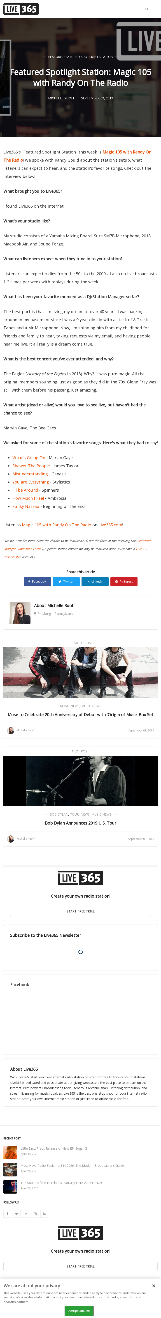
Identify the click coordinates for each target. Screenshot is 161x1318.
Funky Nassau (25, 506)
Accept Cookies (79, 1311)
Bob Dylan (59, 814)
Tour (74, 814)
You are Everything (30, 482)
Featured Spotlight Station (88, 57)
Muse (64, 706)
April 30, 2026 (29, 1154)
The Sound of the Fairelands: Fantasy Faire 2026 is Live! (61, 1182)
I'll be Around (25, 490)
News (74, 706)
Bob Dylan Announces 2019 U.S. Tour (80, 823)
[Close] (154, 1286)
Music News (91, 706)
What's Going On (28, 457)
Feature (55, 57)
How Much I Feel (28, 498)
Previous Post (80, 643)
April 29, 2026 (29, 1171)
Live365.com (110, 524)
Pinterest (124, 581)
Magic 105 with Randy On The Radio (56, 524)
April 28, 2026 (29, 1188)
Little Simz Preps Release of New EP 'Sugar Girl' (55, 1148)
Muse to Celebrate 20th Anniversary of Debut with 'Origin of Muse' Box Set (80, 714)
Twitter (66, 581)
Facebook (37, 581)
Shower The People (31, 465)
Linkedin (95, 581)
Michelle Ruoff (61, 605)
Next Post (80, 751)
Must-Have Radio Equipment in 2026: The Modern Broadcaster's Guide (72, 1165)
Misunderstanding (30, 474)
